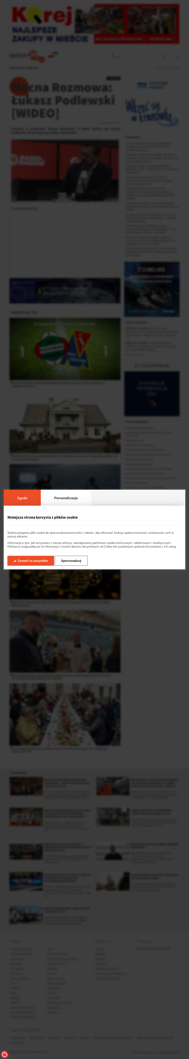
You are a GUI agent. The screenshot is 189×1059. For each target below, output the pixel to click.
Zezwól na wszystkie (33, 561)
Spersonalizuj (71, 561)
